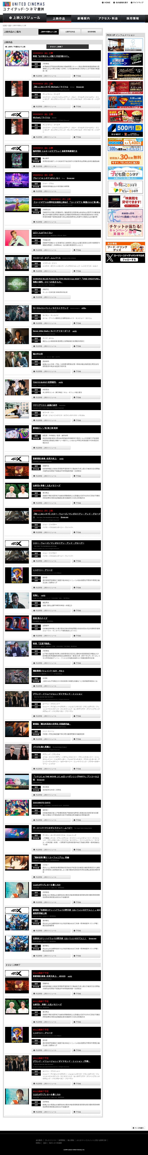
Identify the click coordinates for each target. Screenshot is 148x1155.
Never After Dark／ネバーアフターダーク (51, 331)
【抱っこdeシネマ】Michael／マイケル (50, 87)
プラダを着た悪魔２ (42, 747)
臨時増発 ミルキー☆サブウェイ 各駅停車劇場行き (55, 151)
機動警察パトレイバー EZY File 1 (48, 671)
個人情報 (71, 1140)
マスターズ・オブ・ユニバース (47, 258)
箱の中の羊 (38, 354)
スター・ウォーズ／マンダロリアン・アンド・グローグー (58, 543)
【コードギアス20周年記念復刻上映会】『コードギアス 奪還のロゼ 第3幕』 (67, 202)
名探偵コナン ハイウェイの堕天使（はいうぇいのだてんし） (60, 938)
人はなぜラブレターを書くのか (47, 885)
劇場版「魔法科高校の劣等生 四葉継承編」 (52, 724)
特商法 (38, 1143)
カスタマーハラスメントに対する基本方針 (92, 1140)
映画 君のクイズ (40, 618)
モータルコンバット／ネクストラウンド (50, 308)
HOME (5, 25)
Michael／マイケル (41, 117)
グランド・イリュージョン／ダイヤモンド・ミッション (57, 694)
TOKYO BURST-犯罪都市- (44, 382)
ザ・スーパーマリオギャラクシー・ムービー (52, 828)
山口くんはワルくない (43, 233)
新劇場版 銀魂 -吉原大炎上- (45, 458)
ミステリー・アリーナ (43, 570)
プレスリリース (50, 1140)
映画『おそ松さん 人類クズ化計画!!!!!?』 (51, 56)
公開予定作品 (70, 32)
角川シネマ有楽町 (55, 1143)
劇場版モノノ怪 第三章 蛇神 (45, 428)
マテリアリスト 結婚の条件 (45, 405)
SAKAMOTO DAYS (41, 802)
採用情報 (62, 1140)
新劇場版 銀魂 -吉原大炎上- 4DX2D (49, 976)
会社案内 (39, 1140)
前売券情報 (92, 32)
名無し (36, 595)
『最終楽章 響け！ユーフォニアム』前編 (51, 857)
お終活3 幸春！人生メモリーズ (46, 485)
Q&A (44, 1143)
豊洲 (9, 25)
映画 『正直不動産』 (42, 643)
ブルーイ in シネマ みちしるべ (46, 178)
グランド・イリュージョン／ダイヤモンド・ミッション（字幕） (61, 1061)
